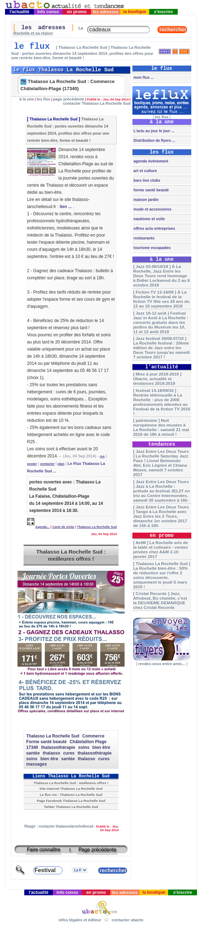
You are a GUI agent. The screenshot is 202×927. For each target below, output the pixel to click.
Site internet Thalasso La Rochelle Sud (71, 789)
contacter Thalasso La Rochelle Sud (97, 103)
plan (61, 464)
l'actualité (20, 11)
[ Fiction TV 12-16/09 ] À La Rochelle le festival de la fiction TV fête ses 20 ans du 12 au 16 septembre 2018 (161, 299)
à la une (26, 99)
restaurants (143, 238)
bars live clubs (146, 180)
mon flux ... (143, 77)
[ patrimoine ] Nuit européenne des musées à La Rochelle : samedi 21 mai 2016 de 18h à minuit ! (161, 427)
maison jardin (145, 199)
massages (36, 764)
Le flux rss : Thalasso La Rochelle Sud (71, 795)
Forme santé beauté (46, 741)
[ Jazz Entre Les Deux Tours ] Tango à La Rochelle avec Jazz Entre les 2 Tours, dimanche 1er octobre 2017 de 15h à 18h (161, 516)
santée (33, 753)
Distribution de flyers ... (153, 140)
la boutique (134, 11)
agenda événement (150, 161)
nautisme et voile (148, 219)
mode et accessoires (151, 209)
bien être (101, 747)
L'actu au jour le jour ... (153, 131)
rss (102, 456)
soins (83, 747)
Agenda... (42, 527)
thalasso (51, 753)
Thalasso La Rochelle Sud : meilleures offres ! (71, 555)
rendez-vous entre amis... (161, 664)
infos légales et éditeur (80, 920)
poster (32, 464)
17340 (32, 747)
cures (69, 753)
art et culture (144, 171)
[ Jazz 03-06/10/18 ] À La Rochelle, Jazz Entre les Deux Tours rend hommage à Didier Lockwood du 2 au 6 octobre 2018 (161, 275)
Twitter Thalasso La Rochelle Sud (71, 807)
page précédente (68, 99)
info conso (48, 11)
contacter (47, 464)
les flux (43, 99)
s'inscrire (163, 11)
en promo (77, 11)
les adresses (106, 11)
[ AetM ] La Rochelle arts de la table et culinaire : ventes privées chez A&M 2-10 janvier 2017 (160, 549)
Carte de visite (63, 527)
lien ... (66, 206)
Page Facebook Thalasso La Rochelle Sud (71, 801)
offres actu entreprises (153, 228)
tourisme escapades (151, 247)
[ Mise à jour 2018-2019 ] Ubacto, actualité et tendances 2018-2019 (157, 378)
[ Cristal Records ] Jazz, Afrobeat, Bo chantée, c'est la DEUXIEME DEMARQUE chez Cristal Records (160, 600)
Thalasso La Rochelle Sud (53, 119)
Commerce (93, 736)
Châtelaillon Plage (88, 741)
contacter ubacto (127, 920)
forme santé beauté (150, 190)
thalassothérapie (58, 747)
